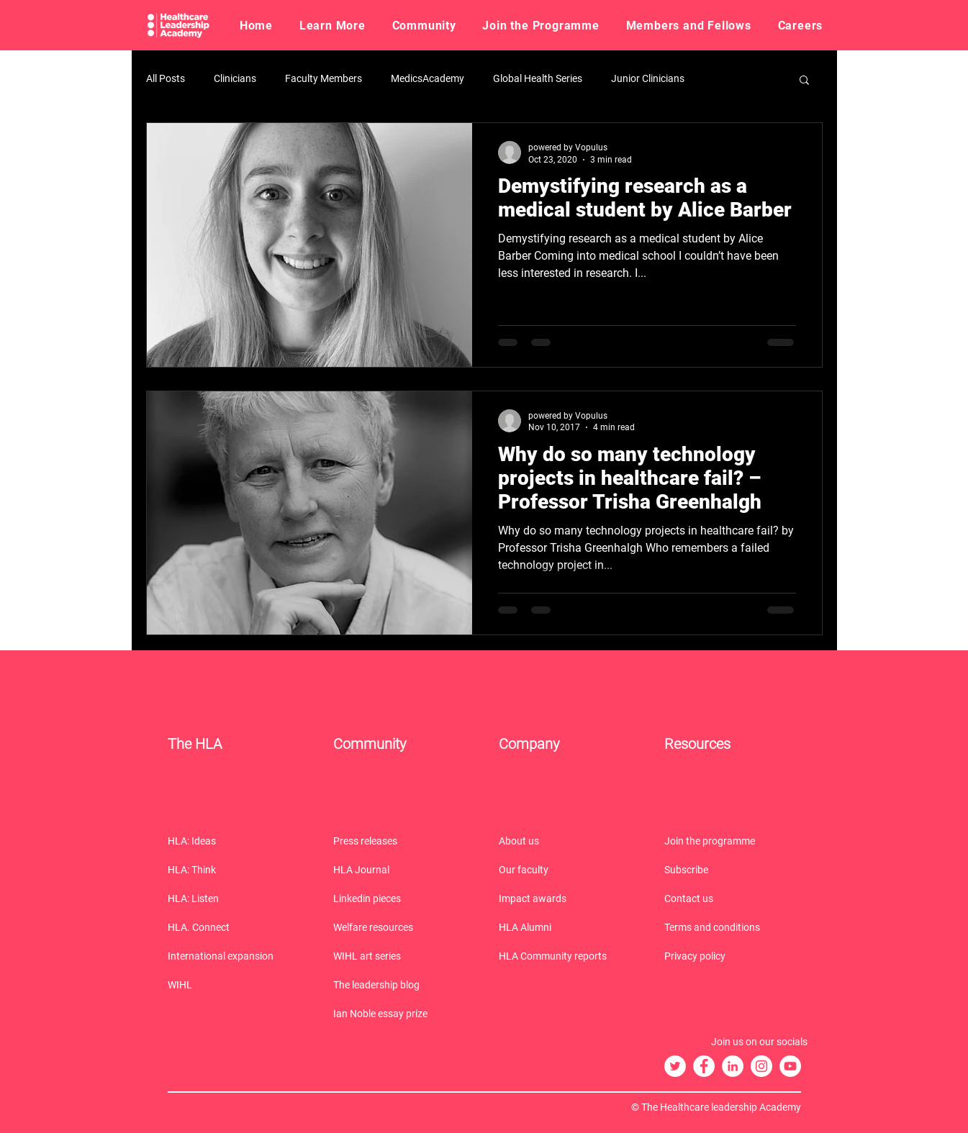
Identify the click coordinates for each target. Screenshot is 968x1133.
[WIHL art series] (401, 956)
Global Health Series (537, 78)
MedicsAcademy (427, 78)
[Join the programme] (732, 841)
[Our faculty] (567, 869)
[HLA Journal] (401, 869)
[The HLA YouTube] (790, 1066)
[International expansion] (236, 956)
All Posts (165, 78)
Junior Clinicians (647, 78)
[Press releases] (401, 841)
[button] (332, 25)
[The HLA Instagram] (761, 1066)
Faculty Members (323, 78)
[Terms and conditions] (732, 927)
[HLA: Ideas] (236, 841)
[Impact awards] (567, 898)
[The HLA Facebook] (704, 1066)
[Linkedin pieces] (401, 898)
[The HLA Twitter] (675, 1066)
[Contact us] (732, 898)
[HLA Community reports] (567, 956)
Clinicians (235, 78)
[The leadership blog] (401, 984)
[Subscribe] (732, 869)
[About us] (567, 841)
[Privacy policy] (732, 956)
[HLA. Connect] (236, 927)
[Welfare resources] (401, 927)
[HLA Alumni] (567, 927)
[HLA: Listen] (236, 898)
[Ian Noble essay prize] (401, 1013)
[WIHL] (236, 984)
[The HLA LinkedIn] (732, 1066)
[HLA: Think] (236, 869)
